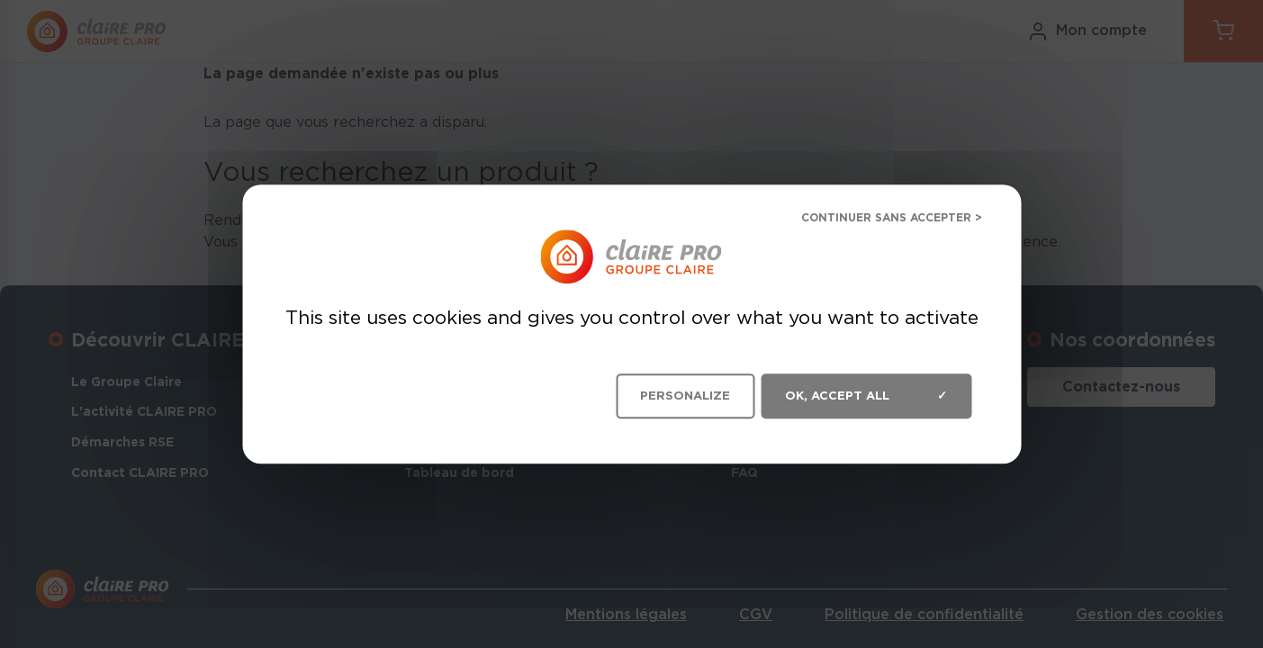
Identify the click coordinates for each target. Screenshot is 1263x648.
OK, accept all (866, 396)
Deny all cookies (878, 220)
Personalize (685, 395)
